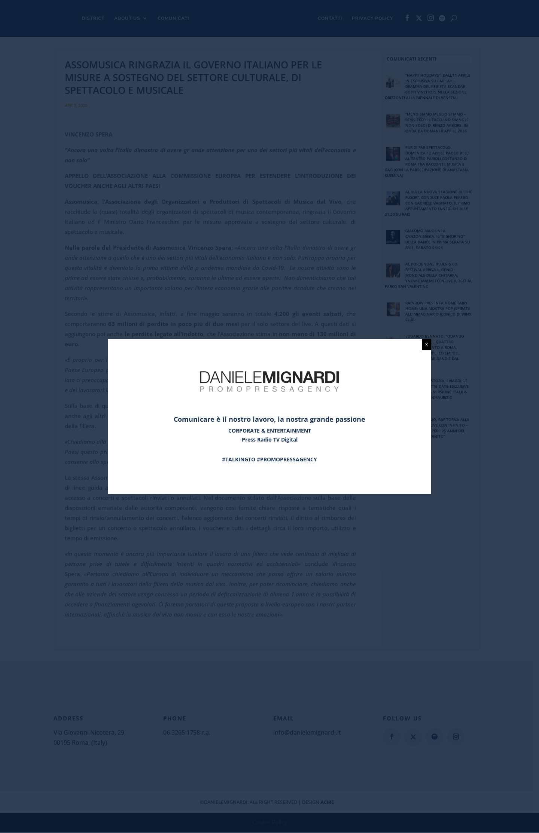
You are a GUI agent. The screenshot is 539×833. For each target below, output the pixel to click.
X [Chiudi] (426, 344)
